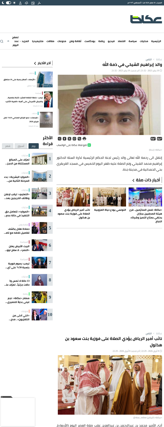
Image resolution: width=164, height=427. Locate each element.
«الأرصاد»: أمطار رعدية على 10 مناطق (20, 79)
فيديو (111, 41)
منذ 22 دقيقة (38, 105)
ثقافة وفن (75, 41)
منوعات (61, 41)
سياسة (133, 41)
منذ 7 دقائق (31, 85)
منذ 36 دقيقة (33, 126)
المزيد (24, 41)
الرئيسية (156, 41)
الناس (149, 59)
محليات (144, 41)
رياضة (101, 41)
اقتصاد (122, 41)
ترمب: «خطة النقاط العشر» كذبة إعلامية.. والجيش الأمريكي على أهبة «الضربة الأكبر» (24, 99)
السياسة (38, 93)
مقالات (50, 41)
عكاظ (157, 59)
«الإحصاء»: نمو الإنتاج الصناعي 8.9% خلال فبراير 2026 (21, 119)
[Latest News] (13, 41)
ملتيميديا (37, 41)
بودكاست (89, 41)
